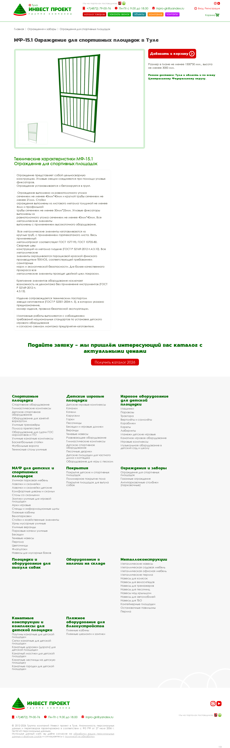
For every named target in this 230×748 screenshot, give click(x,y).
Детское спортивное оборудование (26, 413)
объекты (139, 14)
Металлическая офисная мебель (144, 571)
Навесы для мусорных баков (31, 552)
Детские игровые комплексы (86, 404)
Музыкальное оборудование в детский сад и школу (141, 446)
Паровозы (127, 412)
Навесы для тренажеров (137, 585)
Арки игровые (21, 505)
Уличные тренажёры (26, 424)
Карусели (73, 415)
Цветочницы (20, 545)
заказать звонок (119, 14)
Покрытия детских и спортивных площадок (87, 473)
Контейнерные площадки (138, 604)
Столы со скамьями (25, 495)
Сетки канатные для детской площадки (31, 642)
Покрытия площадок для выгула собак (87, 483)
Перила (126, 611)
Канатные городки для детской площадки (33, 667)
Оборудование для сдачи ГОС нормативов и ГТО (33, 433)
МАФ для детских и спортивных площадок (33, 472)
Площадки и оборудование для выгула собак (31, 563)
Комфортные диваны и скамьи (33, 491)
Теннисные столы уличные (29, 449)
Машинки (127, 408)
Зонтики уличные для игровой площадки (31, 500)
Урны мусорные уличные (29, 523)
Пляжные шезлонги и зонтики (85, 634)
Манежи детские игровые (138, 434)
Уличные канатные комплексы (32, 438)
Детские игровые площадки (85, 398)
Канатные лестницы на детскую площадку (33, 661)
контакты (172, 14)
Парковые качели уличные (30, 530)
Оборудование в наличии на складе (85, 561)
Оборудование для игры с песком (89, 461)
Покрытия (77, 468)
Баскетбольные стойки (27, 442)
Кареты (126, 427)
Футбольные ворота (25, 445)
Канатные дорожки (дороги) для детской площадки (34, 648)
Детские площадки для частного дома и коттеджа (88, 456)
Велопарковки (21, 516)
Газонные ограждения (136, 478)
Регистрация (212, 8)
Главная (19, 29)
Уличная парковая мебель (30, 480)
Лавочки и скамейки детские (32, 487)
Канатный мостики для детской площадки (33, 654)
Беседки (17, 534)
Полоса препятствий (26, 428)
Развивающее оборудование (86, 437)
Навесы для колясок (134, 578)
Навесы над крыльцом (136, 593)
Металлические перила (137, 574)
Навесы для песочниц (135, 589)
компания (155, 14)
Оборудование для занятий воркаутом (30, 419)
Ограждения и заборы (41, 29)
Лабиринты (128, 430)
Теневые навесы (77, 434)
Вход (201, 8)
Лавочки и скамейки (26, 484)
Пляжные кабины (23, 512)
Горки (70, 419)
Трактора (127, 415)
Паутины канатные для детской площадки (33, 635)
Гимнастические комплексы (31, 408)
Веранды (72, 430)
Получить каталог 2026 (115, 362)
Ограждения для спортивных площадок (85, 29)
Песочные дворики (79, 451)
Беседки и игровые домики (84, 426)
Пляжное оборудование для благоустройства (85, 622)
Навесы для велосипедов (137, 582)
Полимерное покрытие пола (85, 478)
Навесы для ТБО (131, 600)
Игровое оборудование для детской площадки (145, 400)
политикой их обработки (79, 736)
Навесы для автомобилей (138, 596)
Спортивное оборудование (31, 404)
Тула (35, 5)
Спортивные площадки (25, 398)
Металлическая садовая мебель (143, 567)
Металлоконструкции (144, 559)
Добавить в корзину (172, 53)
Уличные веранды (24, 527)
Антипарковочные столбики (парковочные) (139, 483)
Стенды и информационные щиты (35, 508)
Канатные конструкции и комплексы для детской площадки (32, 624)
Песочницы (73, 423)
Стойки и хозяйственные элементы (35, 519)
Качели (71, 411)
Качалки (71, 408)
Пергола (18, 541)
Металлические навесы (137, 563)
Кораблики (128, 423)
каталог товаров (94, 14)
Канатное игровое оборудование (144, 438)
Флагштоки (19, 549)
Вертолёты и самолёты (136, 419)
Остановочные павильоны (138, 607)
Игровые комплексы (134, 441)
